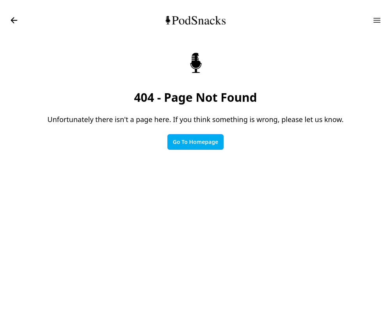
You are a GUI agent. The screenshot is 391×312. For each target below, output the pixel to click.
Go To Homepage (195, 141)
